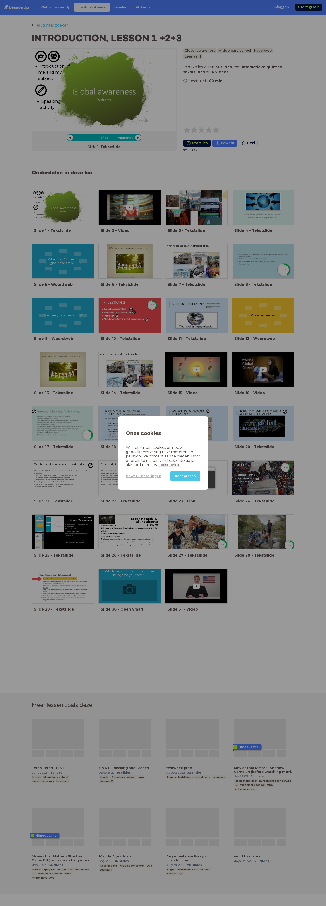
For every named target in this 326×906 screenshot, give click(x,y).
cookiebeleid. (169, 465)
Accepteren (185, 476)
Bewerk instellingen (143, 476)
